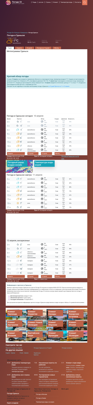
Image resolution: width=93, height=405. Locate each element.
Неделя (19, 48)
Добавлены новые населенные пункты (74, 367)
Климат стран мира (73, 354)
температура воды (18, 363)
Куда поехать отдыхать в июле (46, 401)
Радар (34, 2)
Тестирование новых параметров (47, 367)
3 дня (10, 48)
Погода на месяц (67, 339)
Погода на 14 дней (43, 48)
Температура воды (66, 2)
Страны (48, 2)
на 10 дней (51, 86)
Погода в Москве (41, 386)
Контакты (78, 2)
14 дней (44, 153)
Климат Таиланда (41, 397)
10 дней (29, 48)
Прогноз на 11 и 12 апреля (61, 86)
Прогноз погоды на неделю (14, 339)
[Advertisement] (46, 18)
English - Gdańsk (10, 344)
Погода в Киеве (41, 389)
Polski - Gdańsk (24, 344)
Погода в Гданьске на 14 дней (43, 339)
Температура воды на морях (45, 393)
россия (41, 2)
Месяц (56, 48)
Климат (55, 2)
